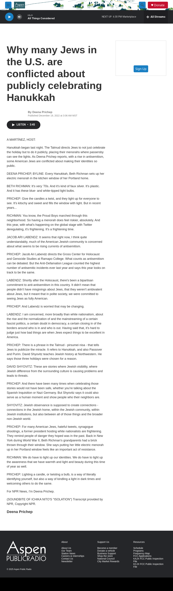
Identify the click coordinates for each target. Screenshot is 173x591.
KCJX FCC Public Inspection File (148, 565)
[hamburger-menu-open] (8, 5)
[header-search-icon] (142, 5)
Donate (159, 5)
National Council (106, 558)
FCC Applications (142, 556)
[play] (9, 17)
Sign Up (140, 69)
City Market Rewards (108, 561)
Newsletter (66, 561)
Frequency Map (141, 553)
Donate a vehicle (106, 551)
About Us (66, 548)
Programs (138, 551)
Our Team (66, 551)
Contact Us (67, 558)
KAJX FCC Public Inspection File (148, 560)
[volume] (19, 17)
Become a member (107, 548)
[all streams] (156, 17)
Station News (68, 553)
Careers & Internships (72, 556)
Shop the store (105, 556)
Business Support (106, 553)
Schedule (138, 548)
